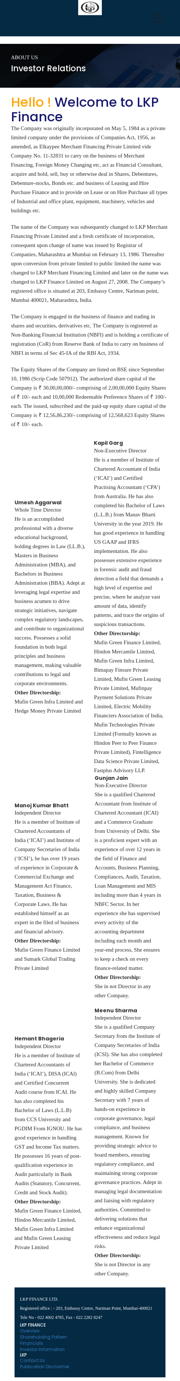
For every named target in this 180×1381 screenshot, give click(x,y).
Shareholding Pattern (43, 1337)
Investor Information (42, 1349)
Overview (30, 1331)
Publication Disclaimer (44, 1366)
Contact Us (32, 1360)
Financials (31, 1343)
